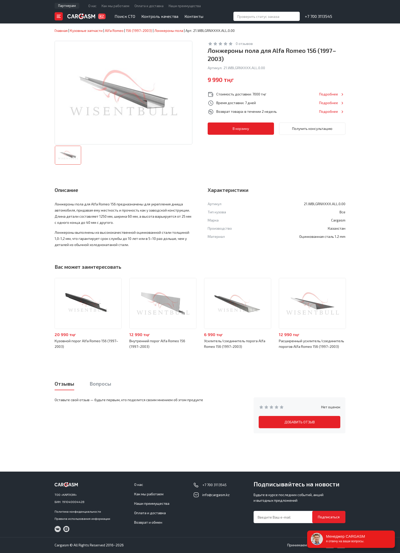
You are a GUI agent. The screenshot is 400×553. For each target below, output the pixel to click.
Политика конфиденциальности (78, 511)
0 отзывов (244, 43)
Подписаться (329, 517)
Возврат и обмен (148, 522)
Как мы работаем (115, 6)
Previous (41, 304)
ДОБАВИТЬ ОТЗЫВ (299, 422)
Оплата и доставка (149, 6)
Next (359, 304)
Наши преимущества (185, 6)
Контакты (193, 16)
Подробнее (328, 94)
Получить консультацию (312, 128)
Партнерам (67, 6)
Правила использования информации (82, 518)
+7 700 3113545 (318, 16)
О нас (92, 6)
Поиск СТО (125, 16)
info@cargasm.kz (216, 495)
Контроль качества (159, 16)
